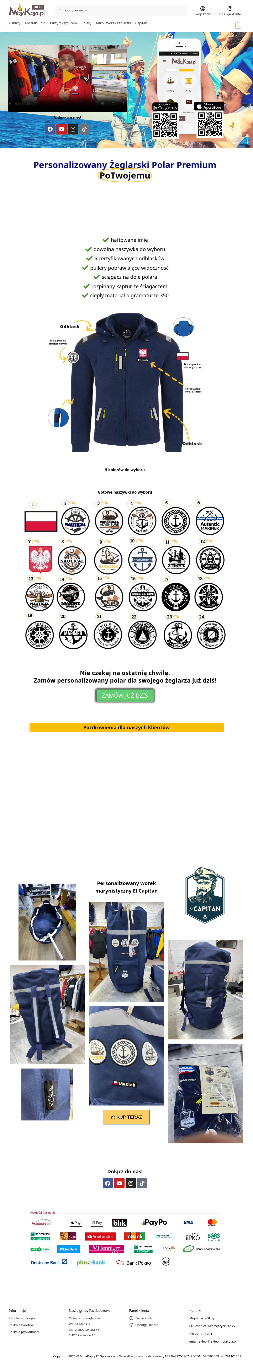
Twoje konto (202, 11)
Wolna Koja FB (79, 1324)
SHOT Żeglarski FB (82, 1335)
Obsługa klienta (230, 11)
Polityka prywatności (24, 1332)
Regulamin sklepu (22, 1318)
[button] (232, 25)
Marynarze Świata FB (84, 1329)
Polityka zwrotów (21, 1325)
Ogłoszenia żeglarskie (85, 1318)
